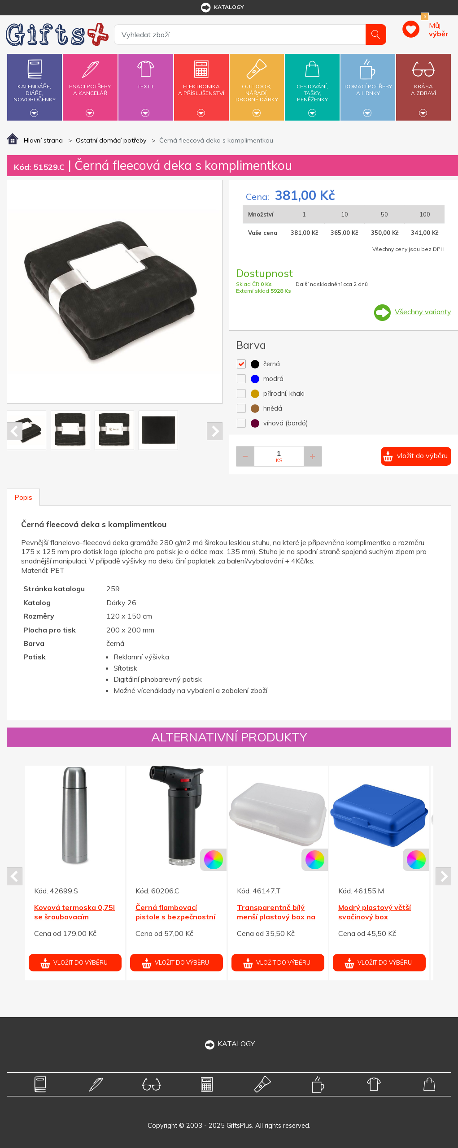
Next (214, 431)
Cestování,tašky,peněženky (312, 86)
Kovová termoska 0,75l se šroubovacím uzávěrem (74, 917)
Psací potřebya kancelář (90, 84)
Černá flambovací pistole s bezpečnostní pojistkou (175, 917)
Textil (145, 81)
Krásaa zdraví (423, 84)
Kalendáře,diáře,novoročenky (34, 86)
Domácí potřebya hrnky (368, 84)
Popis (23, 497)
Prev (14, 431)
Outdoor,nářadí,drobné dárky (257, 86)
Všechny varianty (423, 311)
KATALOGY (229, 1043)
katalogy (222, 7)
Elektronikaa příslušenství (201, 84)
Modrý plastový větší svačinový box (374, 912)
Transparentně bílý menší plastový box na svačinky (276, 917)
